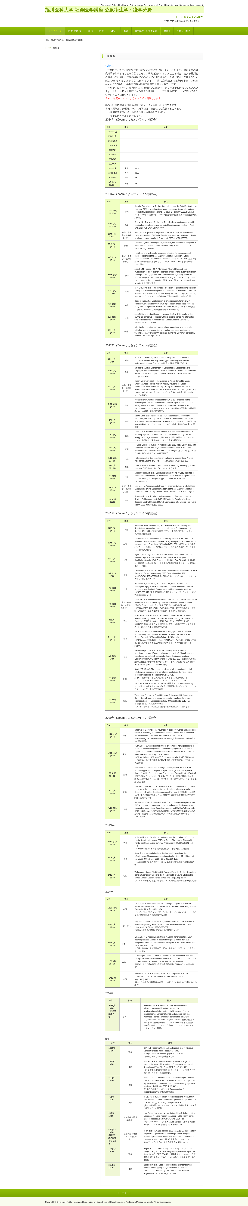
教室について (75, 31)
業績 (126, 31)
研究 (90, 31)
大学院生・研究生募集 (146, 31)
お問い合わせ (183, 31)
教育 (101, 31)
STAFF (113, 31)
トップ (48, 48)
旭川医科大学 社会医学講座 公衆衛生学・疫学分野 (98, 9)
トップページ (55, 31)
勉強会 (167, 31)
